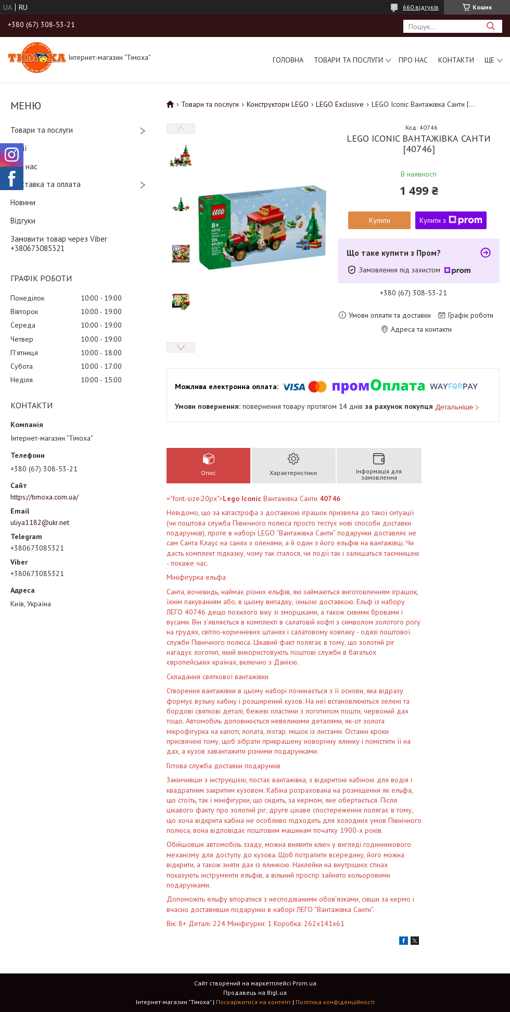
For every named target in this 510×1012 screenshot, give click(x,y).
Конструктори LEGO (278, 104)
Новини (22, 202)
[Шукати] (490, 26)
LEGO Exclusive (340, 104)
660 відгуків (421, 7)
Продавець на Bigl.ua (255, 992)
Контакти (456, 60)
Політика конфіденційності (335, 1002)
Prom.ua (304, 983)
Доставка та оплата (45, 184)
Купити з (450, 220)
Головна (288, 60)
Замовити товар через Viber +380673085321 (58, 244)
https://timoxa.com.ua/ (44, 497)
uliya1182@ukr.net (39, 522)
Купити (379, 220)
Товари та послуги (348, 60)
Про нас (413, 60)
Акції (18, 148)
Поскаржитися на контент (253, 1002)
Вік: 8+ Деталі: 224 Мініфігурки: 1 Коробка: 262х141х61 (294, 711)
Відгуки (22, 221)
